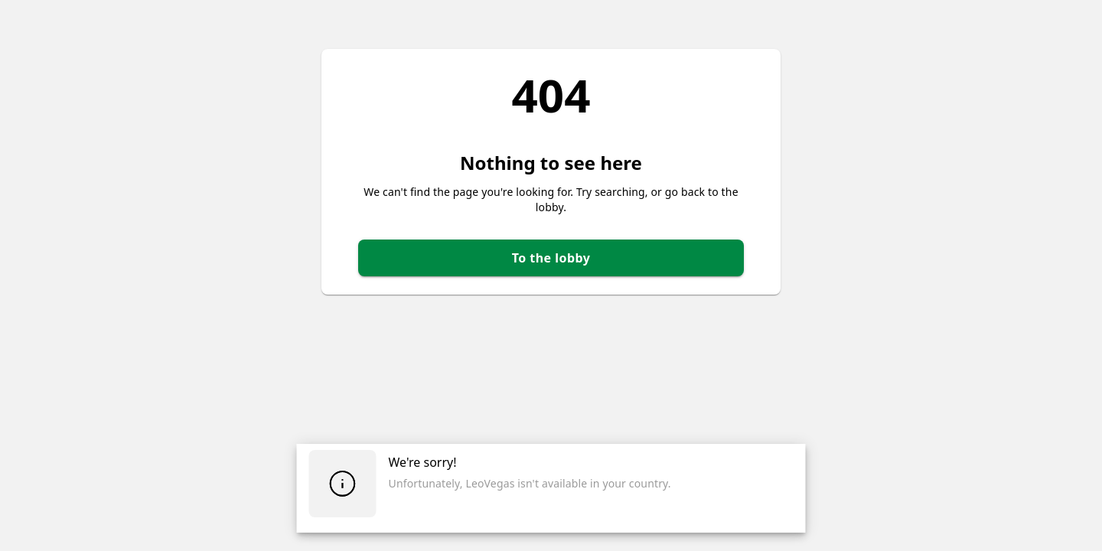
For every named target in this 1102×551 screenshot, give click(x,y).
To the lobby (551, 257)
